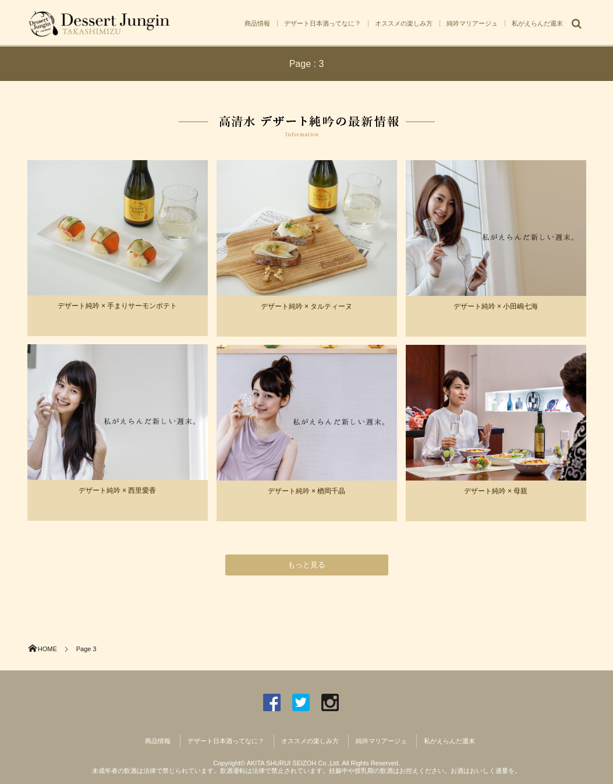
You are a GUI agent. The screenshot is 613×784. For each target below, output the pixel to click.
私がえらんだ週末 (537, 23)
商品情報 (257, 23)
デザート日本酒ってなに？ (322, 23)
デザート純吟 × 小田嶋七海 (495, 306)
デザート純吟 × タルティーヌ (307, 306)
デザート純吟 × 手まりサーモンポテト (118, 306)
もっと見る (306, 564)
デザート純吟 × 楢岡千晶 (307, 491)
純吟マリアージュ (472, 23)
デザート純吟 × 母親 (496, 491)
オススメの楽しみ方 (404, 23)
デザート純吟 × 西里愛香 (118, 490)
